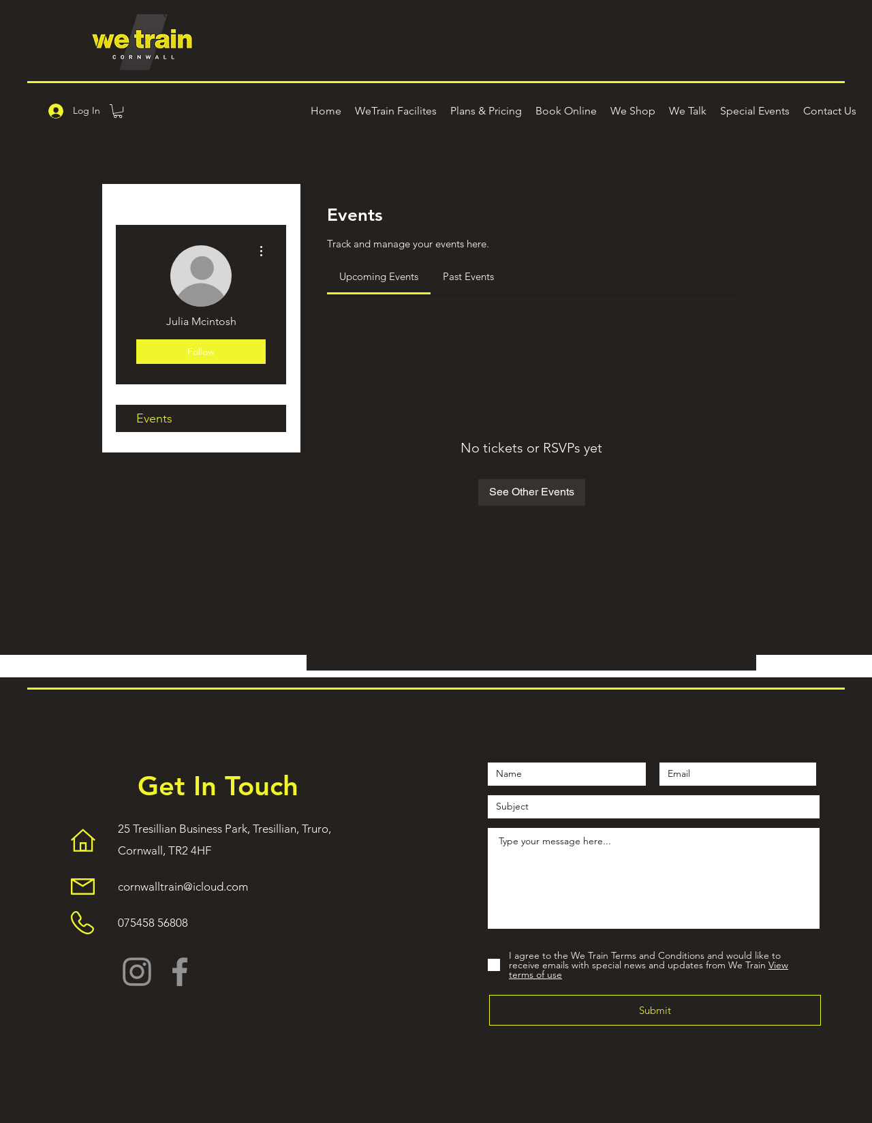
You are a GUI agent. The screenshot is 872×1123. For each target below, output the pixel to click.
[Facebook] (180, 972)
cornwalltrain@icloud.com (183, 886)
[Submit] (655, 1010)
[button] (118, 111)
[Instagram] (137, 972)
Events (154, 418)
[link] (378, 276)
